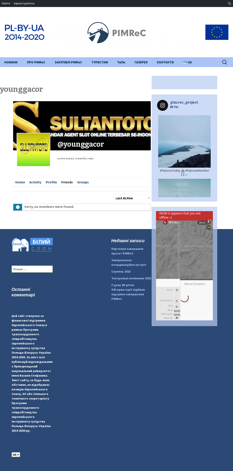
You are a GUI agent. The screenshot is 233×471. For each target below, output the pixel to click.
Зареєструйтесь (24, 3)
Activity (35, 182)
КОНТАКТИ (165, 62)
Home (20, 182)
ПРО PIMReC (36, 62)
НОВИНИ (11, 62)
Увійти (6, 3)
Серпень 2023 (121, 271)
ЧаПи (121, 62)
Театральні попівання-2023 (131, 278)
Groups (83, 182)
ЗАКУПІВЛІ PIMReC (68, 62)
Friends (67, 182)
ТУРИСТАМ (99, 62)
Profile (51, 182)
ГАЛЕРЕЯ (141, 62)
